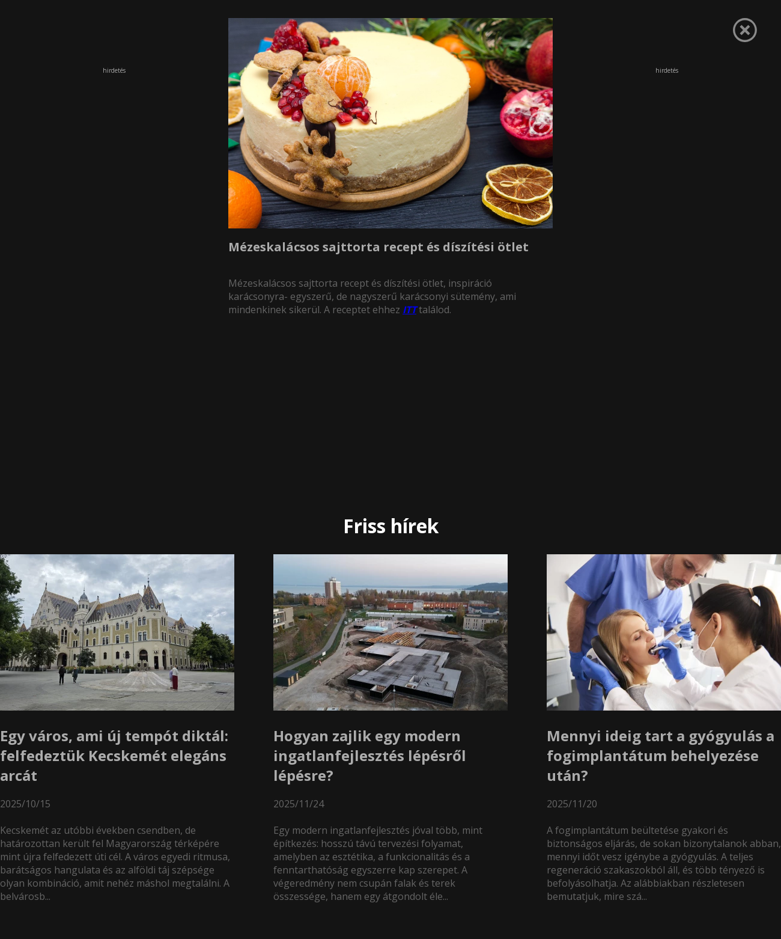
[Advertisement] (114, 156)
